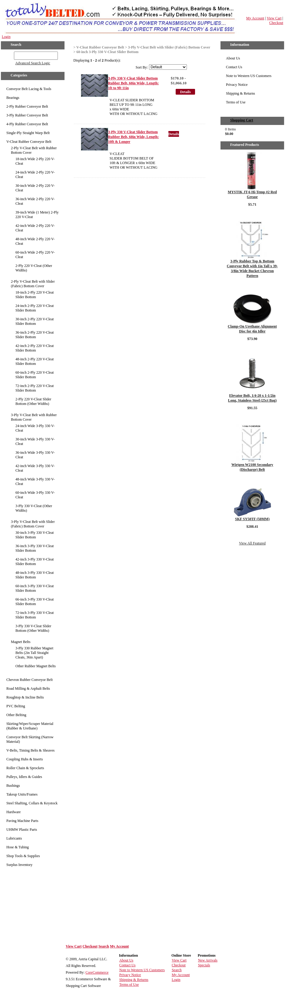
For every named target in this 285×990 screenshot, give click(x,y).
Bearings (12, 98)
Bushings (13, 785)
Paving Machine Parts (22, 821)
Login (6, 37)
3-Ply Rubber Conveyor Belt (27, 115)
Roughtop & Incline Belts (25, 697)
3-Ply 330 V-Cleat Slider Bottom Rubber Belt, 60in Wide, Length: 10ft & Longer (133, 137)
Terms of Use (235, 102)
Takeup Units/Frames (22, 794)
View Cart (274, 18)
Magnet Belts (20, 642)
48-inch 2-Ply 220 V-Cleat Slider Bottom (34, 361)
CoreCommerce (96, 972)
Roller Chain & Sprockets (25, 768)
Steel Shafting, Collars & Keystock (32, 803)
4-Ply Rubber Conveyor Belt (27, 124)
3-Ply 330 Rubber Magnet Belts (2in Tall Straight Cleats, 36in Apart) (34, 652)
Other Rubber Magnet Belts (35, 666)
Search (103, 946)
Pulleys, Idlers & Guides (24, 777)
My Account (255, 18)
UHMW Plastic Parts (21, 829)
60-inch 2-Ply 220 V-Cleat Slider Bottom (34, 374)
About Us (233, 58)
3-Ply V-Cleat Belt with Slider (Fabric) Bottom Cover (33, 524)
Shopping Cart (241, 120)
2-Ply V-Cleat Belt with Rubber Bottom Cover (34, 150)
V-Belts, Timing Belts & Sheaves (30, 750)
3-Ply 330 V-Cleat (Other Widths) (33, 508)
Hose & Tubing (17, 847)
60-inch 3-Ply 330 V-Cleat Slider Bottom (34, 588)
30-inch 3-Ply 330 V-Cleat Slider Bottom (34, 534)
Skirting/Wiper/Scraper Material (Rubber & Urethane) (29, 726)
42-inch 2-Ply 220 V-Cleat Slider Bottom (34, 348)
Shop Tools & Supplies (23, 856)
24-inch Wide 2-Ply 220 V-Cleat (35, 174)
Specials (204, 965)
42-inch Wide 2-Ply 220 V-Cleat (35, 228)
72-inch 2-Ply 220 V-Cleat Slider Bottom (34, 388)
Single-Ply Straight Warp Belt (28, 133)
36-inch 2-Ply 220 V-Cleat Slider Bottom (34, 334)
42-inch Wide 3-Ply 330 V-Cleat (35, 468)
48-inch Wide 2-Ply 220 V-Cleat (35, 241)
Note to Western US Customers (248, 76)
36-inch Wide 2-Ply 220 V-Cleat (35, 201)
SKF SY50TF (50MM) (252, 519)
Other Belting (16, 715)
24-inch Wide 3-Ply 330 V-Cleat (35, 428)
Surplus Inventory (19, 865)
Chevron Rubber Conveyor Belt (29, 680)
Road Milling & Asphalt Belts (28, 688)
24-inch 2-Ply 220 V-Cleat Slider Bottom (34, 308)
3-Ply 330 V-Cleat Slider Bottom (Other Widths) (33, 628)
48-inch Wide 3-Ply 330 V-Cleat (35, 481)
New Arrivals (207, 960)
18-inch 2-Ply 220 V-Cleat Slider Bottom (34, 294)
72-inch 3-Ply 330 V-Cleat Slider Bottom (34, 615)
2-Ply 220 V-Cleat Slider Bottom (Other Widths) (33, 401)
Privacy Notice (237, 84)
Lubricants (14, 838)
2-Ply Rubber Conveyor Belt (27, 106)
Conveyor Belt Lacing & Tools (28, 89)
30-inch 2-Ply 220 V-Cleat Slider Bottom (34, 321)
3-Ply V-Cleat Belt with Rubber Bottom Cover (34, 417)
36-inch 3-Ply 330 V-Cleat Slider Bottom (34, 548)
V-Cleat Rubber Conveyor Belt (28, 142)
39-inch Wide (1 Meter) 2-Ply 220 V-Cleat (37, 214)
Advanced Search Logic (32, 63)
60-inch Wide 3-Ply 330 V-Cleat (35, 494)
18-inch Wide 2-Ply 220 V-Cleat (35, 161)
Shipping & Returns (240, 93)
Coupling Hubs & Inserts (24, 759)
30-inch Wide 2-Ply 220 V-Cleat (35, 188)
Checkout (276, 23)
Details (185, 92)
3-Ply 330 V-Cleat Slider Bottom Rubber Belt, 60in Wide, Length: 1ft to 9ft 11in (133, 83)
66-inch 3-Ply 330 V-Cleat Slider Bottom (34, 601)
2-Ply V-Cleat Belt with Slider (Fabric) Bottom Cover (33, 283)
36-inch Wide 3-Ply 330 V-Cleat (35, 454)
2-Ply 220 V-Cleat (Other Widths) (33, 268)
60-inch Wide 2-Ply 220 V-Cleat (35, 254)
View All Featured (252, 543)
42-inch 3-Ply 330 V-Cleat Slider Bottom (34, 561)
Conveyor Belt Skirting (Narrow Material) (30, 739)
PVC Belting (15, 706)
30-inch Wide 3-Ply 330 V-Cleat (35, 441)
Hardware (13, 812)
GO (10, 54)
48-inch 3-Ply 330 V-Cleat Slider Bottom (34, 575)
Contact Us (234, 67)
